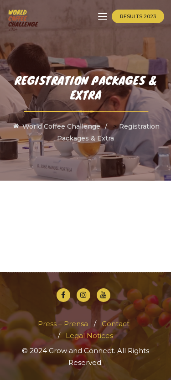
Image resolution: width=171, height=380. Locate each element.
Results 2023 (138, 16)
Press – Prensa (63, 323)
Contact (116, 323)
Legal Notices (89, 335)
